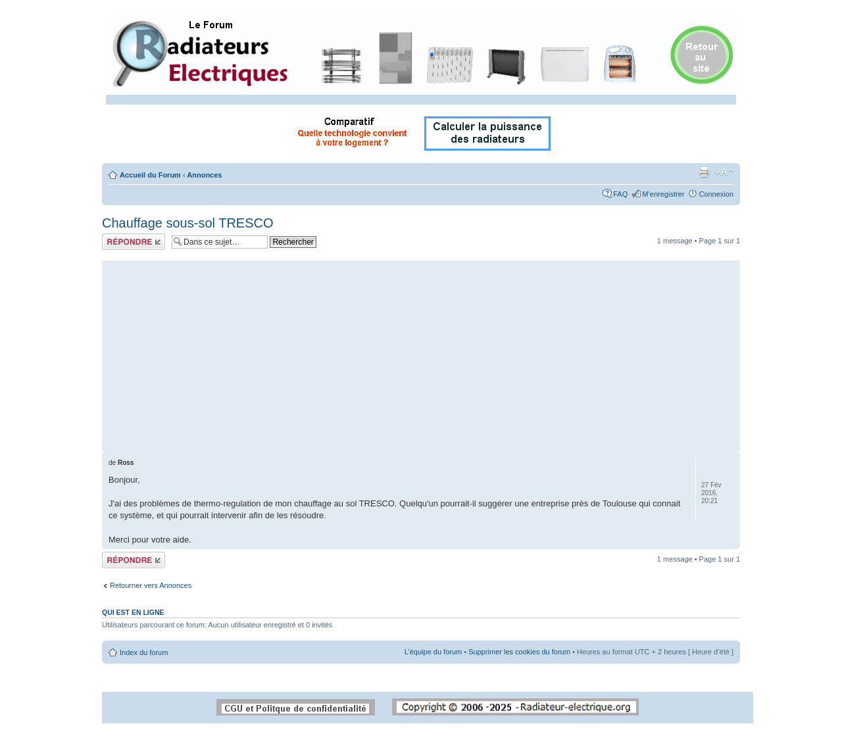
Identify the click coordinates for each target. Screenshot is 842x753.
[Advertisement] (421, 352)
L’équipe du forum (433, 652)
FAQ (620, 194)
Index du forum (144, 652)
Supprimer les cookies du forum (519, 652)
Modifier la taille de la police (723, 172)
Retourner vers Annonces (150, 585)
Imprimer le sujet (704, 172)
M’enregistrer (663, 194)
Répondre (133, 241)
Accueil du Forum (150, 175)
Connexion (716, 194)
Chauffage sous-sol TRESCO (188, 223)
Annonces (204, 175)
